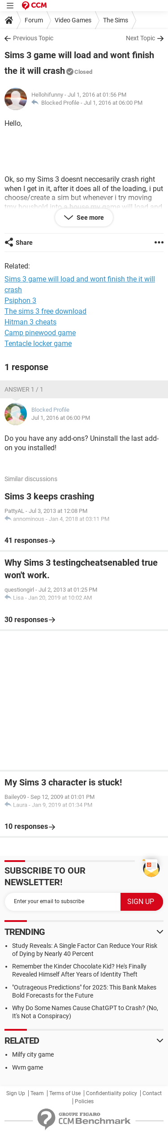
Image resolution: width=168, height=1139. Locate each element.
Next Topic (140, 38)
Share (24, 242)
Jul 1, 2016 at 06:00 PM (113, 102)
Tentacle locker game (38, 343)
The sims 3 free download (45, 311)
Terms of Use (65, 1093)
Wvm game (27, 1067)
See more (89, 217)
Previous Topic (33, 38)
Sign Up (15, 1093)
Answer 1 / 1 (23, 389)
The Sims (115, 20)
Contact (152, 1093)
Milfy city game (33, 1054)
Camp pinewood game (40, 332)
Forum (34, 20)
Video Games (73, 20)
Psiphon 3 (20, 300)
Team (37, 1093)
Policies (84, 1101)
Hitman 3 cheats (30, 322)
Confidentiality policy (111, 1093)
